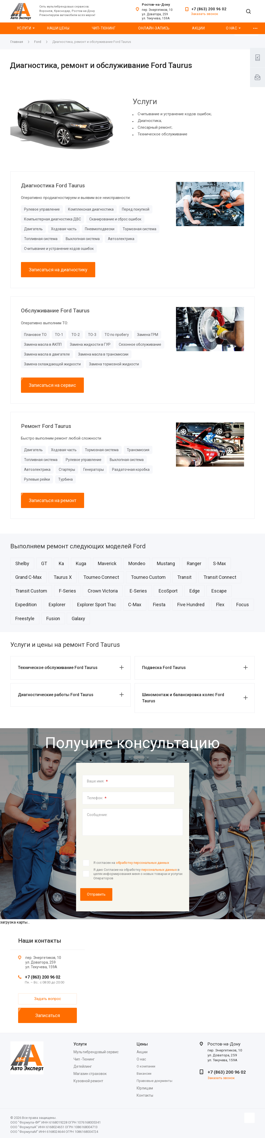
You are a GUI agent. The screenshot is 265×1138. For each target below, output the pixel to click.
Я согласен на (131, 863)
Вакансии (144, 1073)
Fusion (53, 618)
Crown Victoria (103, 591)
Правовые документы (154, 1081)
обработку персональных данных (142, 863)
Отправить (96, 894)
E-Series (138, 591)
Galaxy (78, 618)
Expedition (26, 604)
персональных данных (159, 870)
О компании (146, 1066)
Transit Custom (31, 591)
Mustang (166, 563)
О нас (231, 28)
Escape (219, 591)
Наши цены (58, 28)
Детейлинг (82, 1066)
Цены (142, 1044)
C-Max (134, 604)
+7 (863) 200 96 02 (209, 9)
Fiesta (159, 604)
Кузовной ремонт (88, 1081)
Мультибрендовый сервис (96, 1052)
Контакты (145, 1095)
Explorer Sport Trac (96, 604)
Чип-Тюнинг (103, 28)
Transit (184, 577)
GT (44, 563)
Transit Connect (219, 577)
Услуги (24, 28)
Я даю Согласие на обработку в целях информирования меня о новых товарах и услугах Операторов (137, 874)
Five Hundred (190, 604)
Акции (198, 28)
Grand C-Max (28, 577)
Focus (242, 604)
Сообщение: (97, 815)
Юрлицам (145, 1088)
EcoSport (168, 591)
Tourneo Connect (101, 577)
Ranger (194, 563)
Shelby (22, 563)
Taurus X (63, 577)
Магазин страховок (90, 1074)
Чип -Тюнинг (84, 1059)
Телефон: (97, 798)
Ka (61, 563)
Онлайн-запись (154, 28)
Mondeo (136, 563)
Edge (194, 591)
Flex (220, 604)
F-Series (67, 591)
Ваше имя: (97, 781)
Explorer (57, 604)
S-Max (219, 563)
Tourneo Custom (148, 577)
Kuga (81, 563)
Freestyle (24, 618)
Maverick (107, 563)
